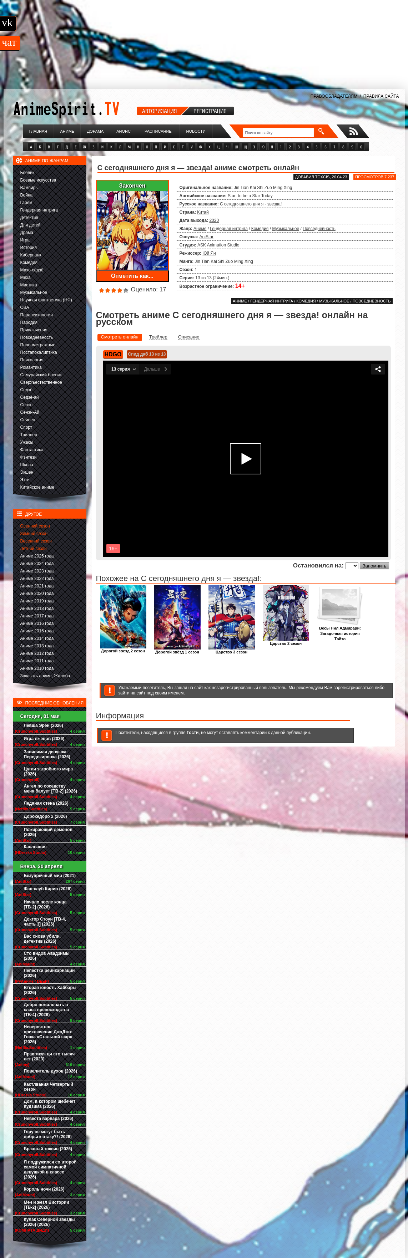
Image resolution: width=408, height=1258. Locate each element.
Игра (25, 240)
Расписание (158, 131)
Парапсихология (36, 314)
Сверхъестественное (41, 382)
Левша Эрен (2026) (43, 725)
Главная (38, 131)
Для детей (30, 225)
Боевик (27, 172)
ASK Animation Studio (218, 245)
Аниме (67, 131)
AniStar (206, 236)
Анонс (123, 131)
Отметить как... (132, 276)
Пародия (29, 322)
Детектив (29, 217)
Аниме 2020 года (37, 593)
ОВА (24, 307)
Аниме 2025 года (37, 556)
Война (26, 195)
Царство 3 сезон (231, 650)
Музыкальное (33, 292)
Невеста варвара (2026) (49, 1118)
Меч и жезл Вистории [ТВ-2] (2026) (46, 1205)
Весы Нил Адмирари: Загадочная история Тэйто (340, 631)
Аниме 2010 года (37, 668)
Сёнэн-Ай (29, 412)
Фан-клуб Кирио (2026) (48, 888)
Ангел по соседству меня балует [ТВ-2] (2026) (50, 789)
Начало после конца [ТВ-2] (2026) (45, 905)
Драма (26, 232)
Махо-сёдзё (32, 270)
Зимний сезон (34, 533)
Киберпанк (30, 255)
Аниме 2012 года (37, 653)
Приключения (33, 329)
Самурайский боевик (41, 374)
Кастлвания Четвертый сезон (48, 1087)
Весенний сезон (36, 541)
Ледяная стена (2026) (46, 803)
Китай (202, 212)
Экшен (27, 472)
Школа (26, 464)
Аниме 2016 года (37, 623)
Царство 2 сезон (286, 641)
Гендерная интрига (39, 210)
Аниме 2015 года (37, 630)
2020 (214, 220)
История (28, 247)
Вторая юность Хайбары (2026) (50, 990)
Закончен (132, 186)
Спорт (26, 427)
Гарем (26, 202)
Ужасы (27, 442)
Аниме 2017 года (37, 615)
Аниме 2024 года (37, 563)
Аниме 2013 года (37, 645)
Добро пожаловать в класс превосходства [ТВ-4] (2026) (46, 1009)
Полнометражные (38, 344)
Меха (25, 277)
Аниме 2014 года (37, 638)
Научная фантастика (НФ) (46, 299)
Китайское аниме (37, 487)
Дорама (95, 131)
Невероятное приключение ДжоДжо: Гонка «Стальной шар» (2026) (48, 1034)
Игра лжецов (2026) (44, 738)
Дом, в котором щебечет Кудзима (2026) (50, 1104)
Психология (32, 359)
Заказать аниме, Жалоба (45, 675)
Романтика (31, 367)
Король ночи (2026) (44, 1189)
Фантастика (32, 449)
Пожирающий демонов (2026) (48, 832)
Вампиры (29, 187)
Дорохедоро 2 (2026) (45, 816)
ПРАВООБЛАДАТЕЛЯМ (334, 96)
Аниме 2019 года (37, 601)
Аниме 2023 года (37, 571)
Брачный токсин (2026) (48, 1148)
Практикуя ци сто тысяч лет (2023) (49, 1056)
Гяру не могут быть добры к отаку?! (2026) (48, 1134)
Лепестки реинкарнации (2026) (49, 973)
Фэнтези (28, 457)
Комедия (29, 262)
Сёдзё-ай (29, 397)
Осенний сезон (35, 526)
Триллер (28, 434)
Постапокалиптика (38, 352)
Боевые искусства (38, 180)
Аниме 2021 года (37, 586)
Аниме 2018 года (37, 608)
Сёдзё (26, 389)
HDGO (113, 354)
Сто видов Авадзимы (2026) (47, 956)
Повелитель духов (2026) (50, 1071)
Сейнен (27, 419)
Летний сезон (33, 548)
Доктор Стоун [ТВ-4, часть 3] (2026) (45, 922)
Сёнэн (26, 404)
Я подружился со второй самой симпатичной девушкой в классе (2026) (50, 1170)
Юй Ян (209, 253)
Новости (196, 131)
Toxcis (322, 177)
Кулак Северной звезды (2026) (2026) (49, 1222)
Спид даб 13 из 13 (147, 354)
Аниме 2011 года (37, 660)
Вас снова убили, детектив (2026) (42, 939)
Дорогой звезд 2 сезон (123, 649)
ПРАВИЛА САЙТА (381, 96)
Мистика (28, 284)
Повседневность (36, 337)
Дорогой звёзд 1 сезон (177, 650)
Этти (25, 479)
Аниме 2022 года (37, 578)
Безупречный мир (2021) (50, 875)
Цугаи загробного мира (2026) (48, 771)
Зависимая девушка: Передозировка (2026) (47, 754)
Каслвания (35, 846)
